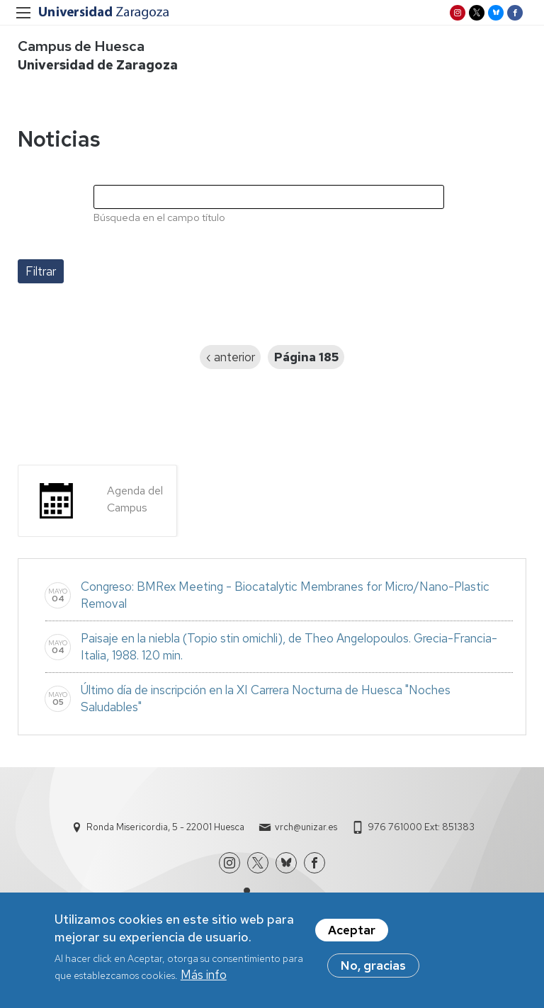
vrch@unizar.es (306, 827)
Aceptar (351, 935)
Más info (204, 980)
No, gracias (373, 970)
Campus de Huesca (81, 46)
